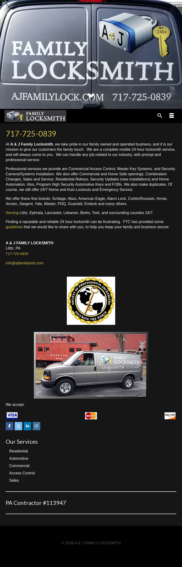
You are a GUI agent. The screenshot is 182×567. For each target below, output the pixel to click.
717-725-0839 (31, 133)
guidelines (14, 227)
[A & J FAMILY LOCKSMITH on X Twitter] (18, 426)
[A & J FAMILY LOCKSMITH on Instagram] (36, 426)
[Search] (160, 116)
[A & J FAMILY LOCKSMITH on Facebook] (9, 426)
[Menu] (171, 116)
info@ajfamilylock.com (24, 263)
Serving (12, 213)
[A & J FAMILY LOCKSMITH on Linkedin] (27, 426)
